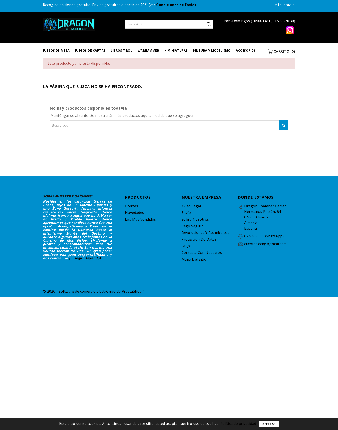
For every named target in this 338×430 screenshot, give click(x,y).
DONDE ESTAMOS (256, 197)
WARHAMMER (148, 50)
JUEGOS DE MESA (56, 50)
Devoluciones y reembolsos (206, 232)
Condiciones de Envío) (176, 4)
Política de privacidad (238, 423)
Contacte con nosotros (202, 252)
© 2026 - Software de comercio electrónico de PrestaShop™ (93, 291)
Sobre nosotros (195, 219)
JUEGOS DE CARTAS (90, 50)
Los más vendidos (140, 219)
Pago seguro (193, 226)
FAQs (186, 246)
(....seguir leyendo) (85, 258)
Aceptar (269, 424)
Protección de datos (199, 239)
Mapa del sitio (194, 259)
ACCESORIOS (246, 50)
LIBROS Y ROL (121, 50)
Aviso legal (191, 206)
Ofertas (131, 206)
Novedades (134, 212)
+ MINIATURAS (176, 50)
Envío (186, 212)
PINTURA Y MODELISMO (212, 50)
